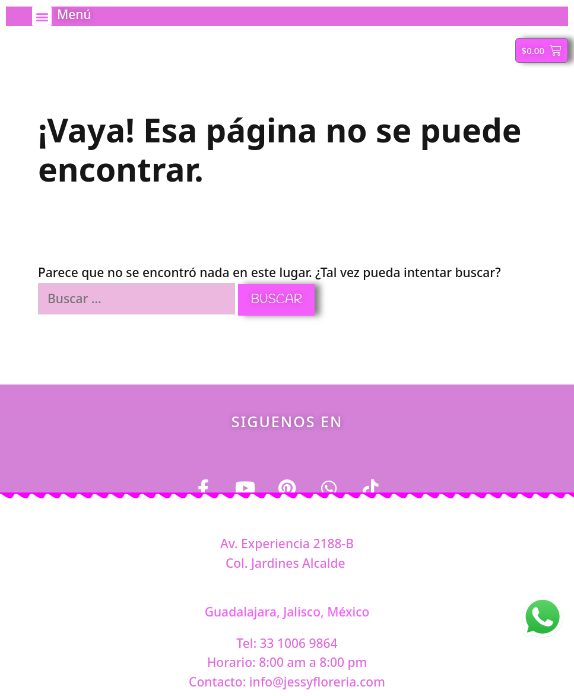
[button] (42, 16)
